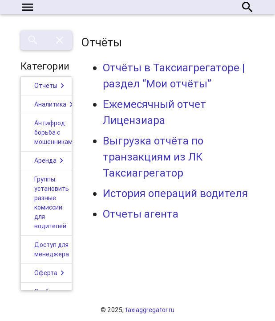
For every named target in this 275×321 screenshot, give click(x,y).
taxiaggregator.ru (149, 310)
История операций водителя (175, 193)
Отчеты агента (140, 213)
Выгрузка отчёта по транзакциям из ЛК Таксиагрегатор (153, 156)
